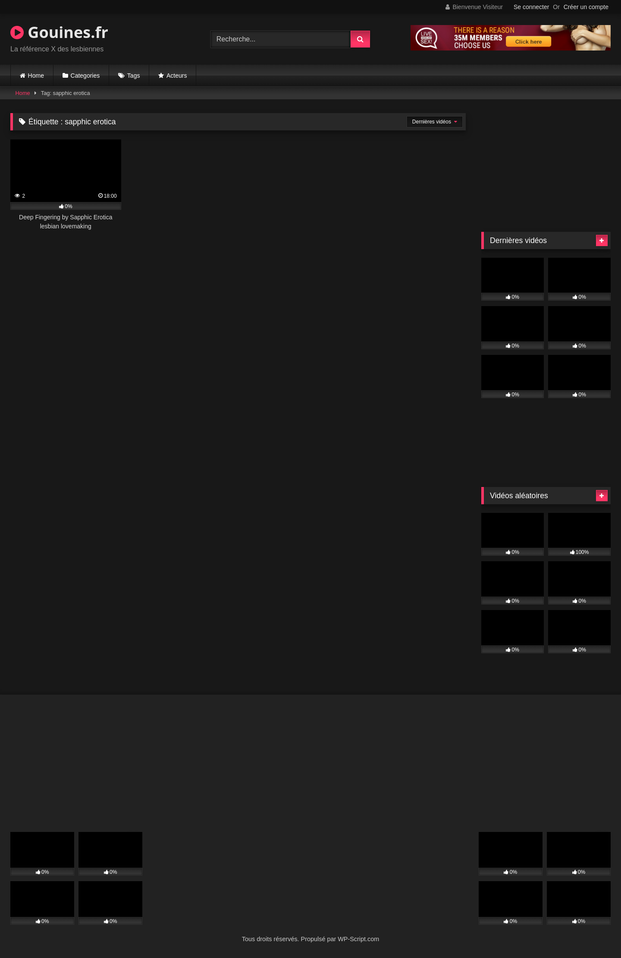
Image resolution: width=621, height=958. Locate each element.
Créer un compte (586, 6)
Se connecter (531, 6)
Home (36, 75)
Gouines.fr (59, 32)
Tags (133, 75)
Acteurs (176, 75)
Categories (85, 75)
